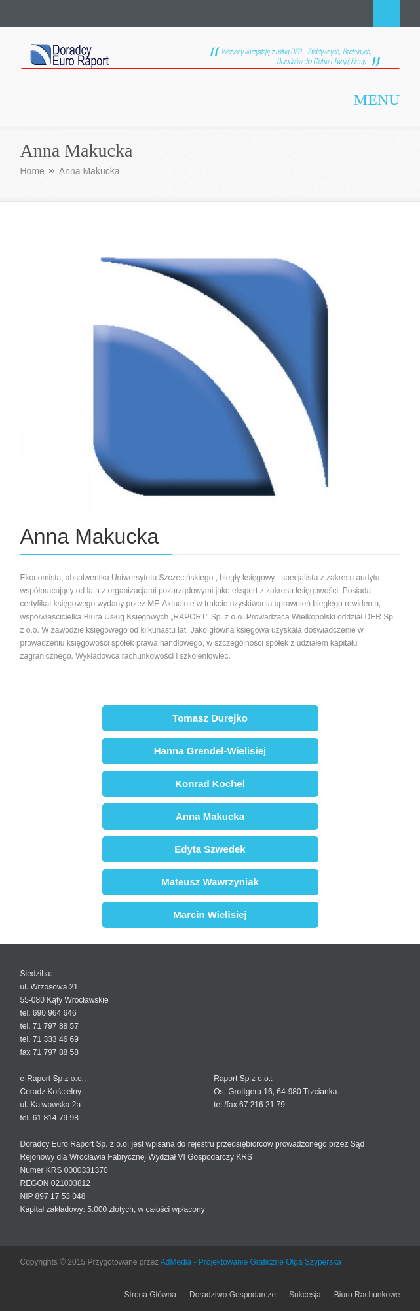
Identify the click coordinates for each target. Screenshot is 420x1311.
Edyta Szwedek (209, 849)
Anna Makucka (210, 816)
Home (32, 171)
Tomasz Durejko (210, 718)
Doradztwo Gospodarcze (232, 1294)
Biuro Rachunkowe (367, 1294)
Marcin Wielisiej (209, 914)
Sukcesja (305, 1294)
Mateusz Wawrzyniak (210, 881)
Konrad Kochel (210, 783)
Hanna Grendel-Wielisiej (210, 750)
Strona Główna (150, 1294)
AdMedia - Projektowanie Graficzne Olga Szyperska (251, 1261)
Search (386, 13)
